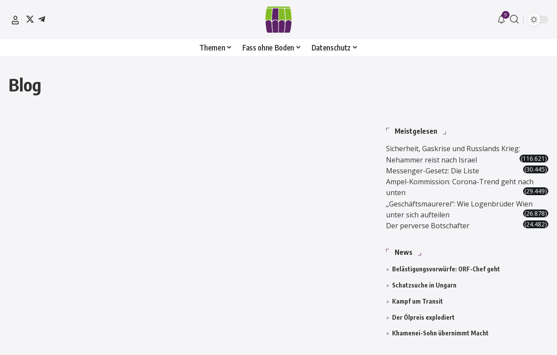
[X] (30, 19)
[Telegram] (41, 19)
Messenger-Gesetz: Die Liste (439, 158)
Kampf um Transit (417, 295)
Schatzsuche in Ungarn (424, 279)
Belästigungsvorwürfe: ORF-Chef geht (446, 263)
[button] (15, 20)
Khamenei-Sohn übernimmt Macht (440, 327)
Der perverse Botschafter (434, 219)
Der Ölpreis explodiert (423, 311)
